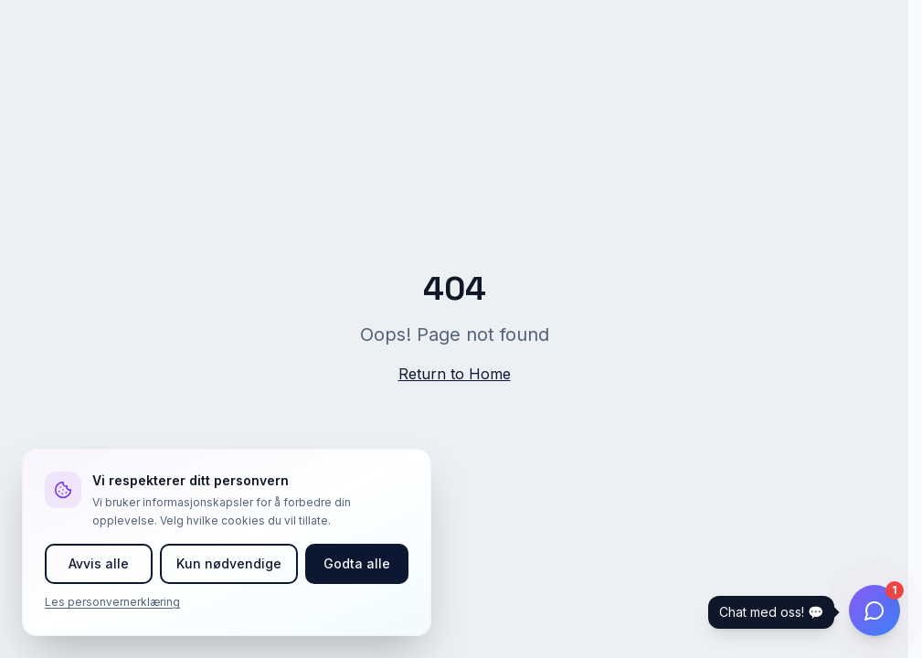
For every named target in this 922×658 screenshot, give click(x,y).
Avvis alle (99, 563)
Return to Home (454, 374)
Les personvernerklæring (112, 602)
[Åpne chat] (874, 610)
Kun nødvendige (228, 563)
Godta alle (356, 563)
